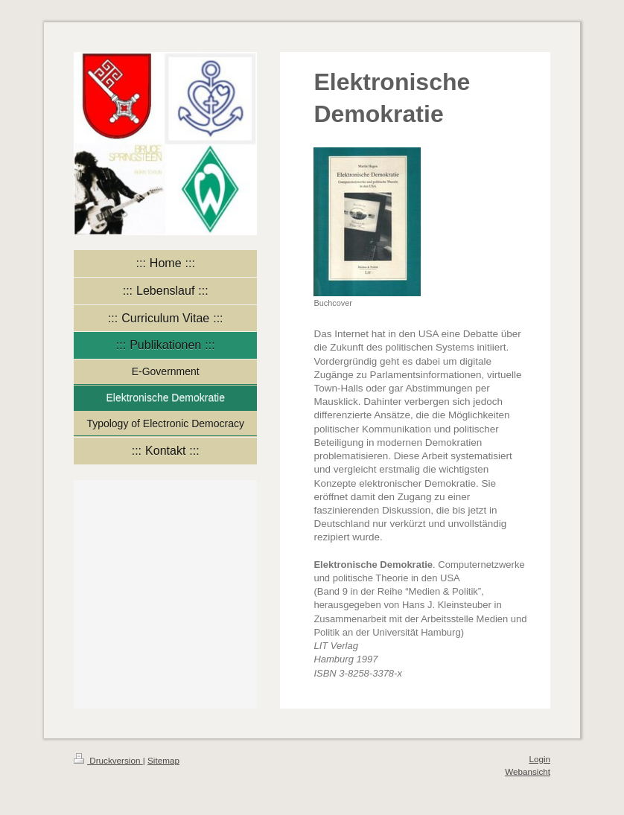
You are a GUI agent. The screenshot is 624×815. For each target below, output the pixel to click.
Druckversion (108, 760)
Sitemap (163, 760)
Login (539, 759)
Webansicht (527, 771)
